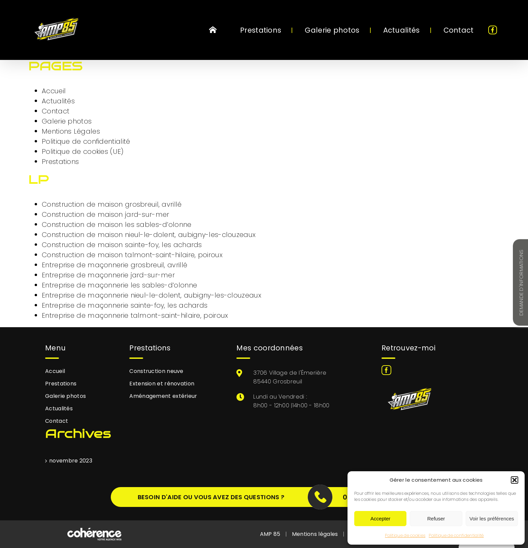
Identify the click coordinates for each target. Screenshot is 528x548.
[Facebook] (386, 370)
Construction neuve (156, 371)
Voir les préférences (491, 518)
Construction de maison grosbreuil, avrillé (112, 204)
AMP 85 (270, 534)
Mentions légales (315, 534)
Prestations (60, 161)
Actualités (58, 101)
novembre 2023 (70, 461)
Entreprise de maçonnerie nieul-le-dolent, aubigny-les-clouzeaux (151, 295)
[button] (514, 480)
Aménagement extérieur (163, 396)
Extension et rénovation (161, 383)
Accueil (54, 91)
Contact (55, 111)
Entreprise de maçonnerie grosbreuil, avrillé (114, 265)
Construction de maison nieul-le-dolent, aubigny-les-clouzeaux (149, 234)
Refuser (436, 518)
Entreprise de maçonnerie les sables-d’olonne (119, 285)
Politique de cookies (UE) (83, 151)
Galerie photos (67, 121)
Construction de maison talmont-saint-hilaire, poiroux (132, 255)
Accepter (380, 518)
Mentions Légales (71, 131)
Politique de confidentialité (456, 535)
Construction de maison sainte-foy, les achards (122, 244)
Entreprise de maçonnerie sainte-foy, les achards (124, 305)
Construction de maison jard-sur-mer (105, 214)
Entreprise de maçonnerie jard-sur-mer (108, 275)
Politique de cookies (405, 535)
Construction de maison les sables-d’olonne (117, 224)
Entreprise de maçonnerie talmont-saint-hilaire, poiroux (135, 315)
